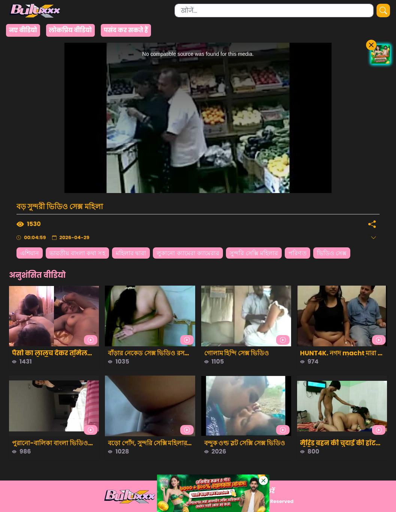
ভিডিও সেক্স (332, 253)
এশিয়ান (29, 253)
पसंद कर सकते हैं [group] (126, 30)
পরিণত (297, 253)
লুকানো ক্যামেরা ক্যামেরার (188, 253)
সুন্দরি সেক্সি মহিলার (254, 253)
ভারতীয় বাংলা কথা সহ (77, 253)
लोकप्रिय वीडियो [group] (70, 30)
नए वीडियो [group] (23, 30)
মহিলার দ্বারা (131, 253)
